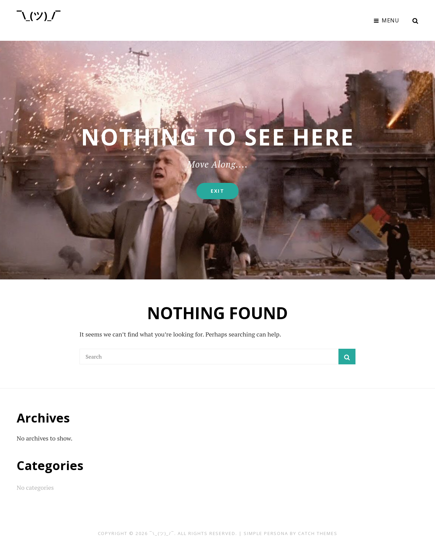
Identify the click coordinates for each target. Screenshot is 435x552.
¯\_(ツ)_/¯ (38, 15)
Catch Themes (317, 533)
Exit (224, 193)
